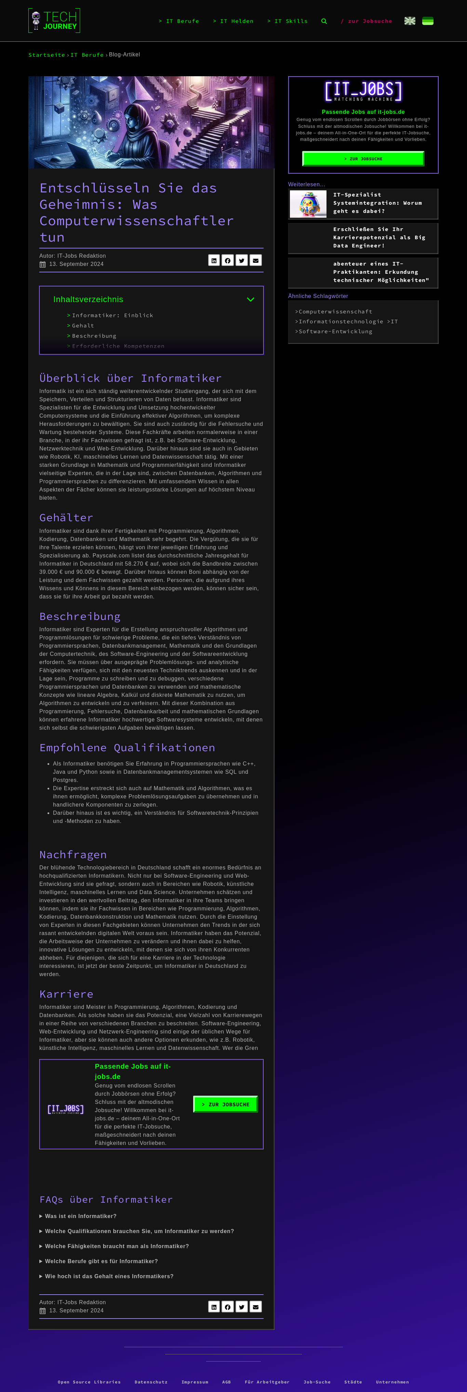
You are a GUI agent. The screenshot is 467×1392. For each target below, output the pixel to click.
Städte (353, 1381)
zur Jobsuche (370, 20)
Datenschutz (151, 1381)
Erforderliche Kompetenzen (118, 345)
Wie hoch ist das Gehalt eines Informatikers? (109, 1276)
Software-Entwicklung (336, 331)
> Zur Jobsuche (226, 1104)
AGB (226, 1381)
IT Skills (291, 20)
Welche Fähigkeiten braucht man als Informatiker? (117, 1246)
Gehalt (83, 325)
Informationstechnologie (341, 321)
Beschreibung (94, 335)
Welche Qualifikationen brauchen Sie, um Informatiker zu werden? (139, 1231)
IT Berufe (182, 20)
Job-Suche (317, 1381)
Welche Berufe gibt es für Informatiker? (101, 1261)
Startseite (46, 54)
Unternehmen (392, 1381)
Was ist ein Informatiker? (81, 1216)
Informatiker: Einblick (113, 315)
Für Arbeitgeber (267, 1381)
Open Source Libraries (89, 1381)
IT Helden (236, 20)
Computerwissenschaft (336, 311)
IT (394, 321)
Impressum (195, 1381)
